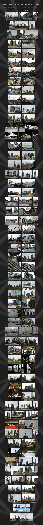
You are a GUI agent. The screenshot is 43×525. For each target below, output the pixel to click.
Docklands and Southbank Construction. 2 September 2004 (30, 10)
